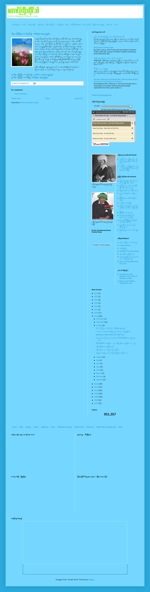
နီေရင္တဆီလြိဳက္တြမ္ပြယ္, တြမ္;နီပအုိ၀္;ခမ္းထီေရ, (128, 221)
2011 (96, 390)
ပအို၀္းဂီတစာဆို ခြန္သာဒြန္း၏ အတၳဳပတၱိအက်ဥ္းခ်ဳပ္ (109, 37)
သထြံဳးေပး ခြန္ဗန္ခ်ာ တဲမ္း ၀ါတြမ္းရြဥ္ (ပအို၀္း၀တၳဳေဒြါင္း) (128, 161)
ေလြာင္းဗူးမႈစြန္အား (126, 203)
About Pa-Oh (79, 427)
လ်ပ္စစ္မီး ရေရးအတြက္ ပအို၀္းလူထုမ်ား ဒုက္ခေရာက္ (108, 58)
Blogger (91, 580)
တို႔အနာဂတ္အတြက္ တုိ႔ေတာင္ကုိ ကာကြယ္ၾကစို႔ (129, 258)
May (98, 367)
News (21, 427)
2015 (96, 313)
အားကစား (109, 25)
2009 (96, 397)
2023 (96, 293)
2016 (96, 310)
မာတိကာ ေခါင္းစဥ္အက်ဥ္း (44, 75)
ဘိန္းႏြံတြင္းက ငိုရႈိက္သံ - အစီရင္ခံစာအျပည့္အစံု (30, 34)
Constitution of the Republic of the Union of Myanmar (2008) (128, 276)
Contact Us (90, 427)
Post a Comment (21, 94)
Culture (36, 427)
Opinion (28, 427)
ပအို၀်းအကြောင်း (50, 25)
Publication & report (64, 427)
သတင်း (24, 25)
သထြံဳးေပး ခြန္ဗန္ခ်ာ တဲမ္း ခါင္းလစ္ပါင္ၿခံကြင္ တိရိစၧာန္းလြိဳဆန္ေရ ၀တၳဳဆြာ (129, 168)
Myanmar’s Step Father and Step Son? (110, 335)
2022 (96, 297)
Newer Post (16, 99)
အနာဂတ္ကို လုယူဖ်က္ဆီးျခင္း (127, 254)
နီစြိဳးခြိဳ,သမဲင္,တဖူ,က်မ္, (126, 213)
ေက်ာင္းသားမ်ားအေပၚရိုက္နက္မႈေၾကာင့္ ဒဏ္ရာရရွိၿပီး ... (114, 332)
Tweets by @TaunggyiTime (102, 95)
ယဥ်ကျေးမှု (40, 25)
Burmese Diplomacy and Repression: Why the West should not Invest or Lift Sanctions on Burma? (116, 80)
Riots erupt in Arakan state (103, 47)
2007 (96, 403)
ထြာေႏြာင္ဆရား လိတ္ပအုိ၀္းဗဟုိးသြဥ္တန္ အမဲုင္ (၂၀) (129, 182)
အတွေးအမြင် (32, 25)
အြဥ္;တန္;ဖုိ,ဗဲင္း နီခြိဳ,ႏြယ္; (129, 190)
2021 (96, 300)
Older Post (79, 99)
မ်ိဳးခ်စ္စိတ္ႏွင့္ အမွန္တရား (101, 69)
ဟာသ (116, 25)
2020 (96, 303)
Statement (45, 427)
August (99, 357)
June (98, 363)
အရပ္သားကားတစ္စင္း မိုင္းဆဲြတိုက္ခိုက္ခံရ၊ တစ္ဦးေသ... (112, 353)
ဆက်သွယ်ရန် (86, 25)
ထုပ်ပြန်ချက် (60, 25)
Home (47, 99)
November (100, 322)
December (100, 319)
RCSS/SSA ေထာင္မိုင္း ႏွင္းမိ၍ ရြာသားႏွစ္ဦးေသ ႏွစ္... (116, 343)
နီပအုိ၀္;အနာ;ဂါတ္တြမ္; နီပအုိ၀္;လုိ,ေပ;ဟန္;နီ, (127, 216)
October (99, 325)
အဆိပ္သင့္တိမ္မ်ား (123, 248)
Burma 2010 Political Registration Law (127, 282)
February (99, 376)
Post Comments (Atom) (30, 103)
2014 (96, 316)
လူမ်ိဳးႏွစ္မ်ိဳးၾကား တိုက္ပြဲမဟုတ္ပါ (104, 347)
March (98, 373)
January (99, 380)
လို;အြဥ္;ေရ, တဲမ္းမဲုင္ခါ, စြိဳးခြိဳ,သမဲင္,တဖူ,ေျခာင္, (128, 187)
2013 (96, 384)
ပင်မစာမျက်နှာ (16, 25)
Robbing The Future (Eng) (129, 251)
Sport (120, 427)
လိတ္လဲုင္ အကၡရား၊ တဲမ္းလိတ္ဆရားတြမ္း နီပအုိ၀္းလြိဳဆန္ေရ (129, 208)
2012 (96, 387)
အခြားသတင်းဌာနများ (98, 25)
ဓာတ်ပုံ (67, 25)
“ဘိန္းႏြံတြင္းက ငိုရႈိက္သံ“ (47, 54)
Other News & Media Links (106, 427)
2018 (96, 306)
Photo (53, 427)
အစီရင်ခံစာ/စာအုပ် (76, 25)
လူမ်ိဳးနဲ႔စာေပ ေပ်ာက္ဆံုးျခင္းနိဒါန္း (108, 350)
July (98, 360)
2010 (96, 394)
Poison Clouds (125, 245)
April (98, 370)
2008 (96, 400)
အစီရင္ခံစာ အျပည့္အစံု (40, 77)
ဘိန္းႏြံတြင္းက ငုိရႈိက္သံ (128, 243)
